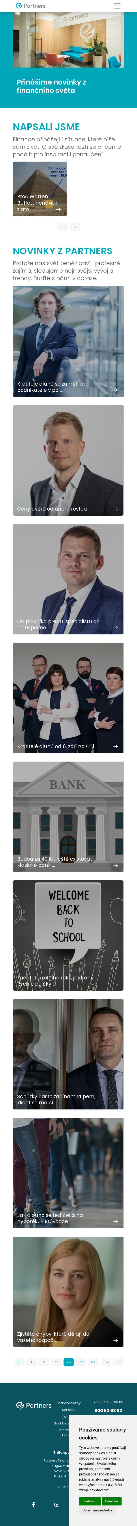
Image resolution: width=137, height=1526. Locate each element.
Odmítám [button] (111, 1501)
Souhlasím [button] (90, 1501)
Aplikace (68, 1409)
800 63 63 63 (108, 1410)
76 (68, 1362)
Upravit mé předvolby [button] (97, 1510)
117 (93, 1362)
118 (105, 1362)
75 (56, 1362)
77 (81, 1362)
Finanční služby (68, 1403)
